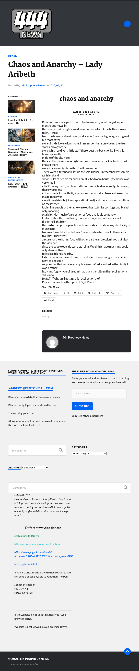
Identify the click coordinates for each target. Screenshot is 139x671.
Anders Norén (29, 664)
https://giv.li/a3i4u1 (25, 564)
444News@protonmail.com (31, 388)
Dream (13, 56)
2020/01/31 (56, 85)
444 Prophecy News (33, 85)
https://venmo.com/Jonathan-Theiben (37, 544)
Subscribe (82, 406)
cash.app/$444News (26, 535)
